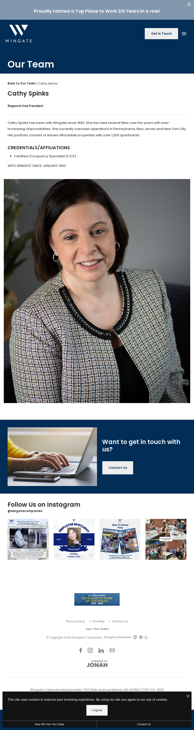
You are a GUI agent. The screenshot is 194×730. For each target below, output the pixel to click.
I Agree (97, 721)
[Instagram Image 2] (74, 539)
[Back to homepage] (18, 33)
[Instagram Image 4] (166, 539)
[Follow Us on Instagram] (90, 650)
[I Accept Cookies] (187, 708)
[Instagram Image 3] (120, 539)
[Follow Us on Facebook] (80, 650)
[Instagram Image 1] (28, 539)
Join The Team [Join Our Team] (97, 629)
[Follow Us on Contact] (112, 650)
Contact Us (120, 621)
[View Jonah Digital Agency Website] (97, 663)
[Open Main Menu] (184, 33)
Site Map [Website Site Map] (98, 621)
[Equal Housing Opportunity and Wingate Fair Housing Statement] (141, 637)
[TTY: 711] (135, 637)
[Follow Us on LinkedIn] (101, 650)
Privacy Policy (75, 621)
